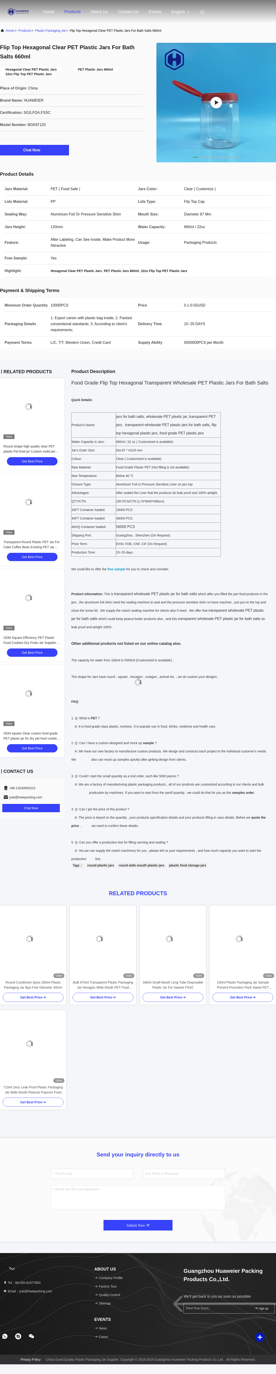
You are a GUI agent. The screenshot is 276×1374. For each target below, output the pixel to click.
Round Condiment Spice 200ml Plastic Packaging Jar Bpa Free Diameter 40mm (33, 985)
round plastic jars (100, 865)
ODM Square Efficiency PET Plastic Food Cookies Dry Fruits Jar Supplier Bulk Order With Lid (29, 643)
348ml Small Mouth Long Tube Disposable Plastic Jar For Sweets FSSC (173, 985)
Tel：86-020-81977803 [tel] (21, 1283)
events (155, 11)
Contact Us (128, 11)
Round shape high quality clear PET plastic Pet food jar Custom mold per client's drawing (29, 451)
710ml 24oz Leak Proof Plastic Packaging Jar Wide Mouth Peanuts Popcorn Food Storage (33, 1090)
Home (48, 11)
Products (72, 11)
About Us (99, 11)
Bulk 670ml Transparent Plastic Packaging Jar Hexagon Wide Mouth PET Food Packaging (103, 985)
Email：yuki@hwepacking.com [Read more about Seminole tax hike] (27, 1291)
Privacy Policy (31, 1359)
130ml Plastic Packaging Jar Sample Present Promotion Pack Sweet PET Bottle (243, 985)
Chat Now (34, 150)
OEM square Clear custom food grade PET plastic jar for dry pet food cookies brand (30, 738)
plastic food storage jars (187, 865)
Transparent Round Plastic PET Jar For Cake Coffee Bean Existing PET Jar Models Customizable (31, 547)
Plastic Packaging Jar (50, 30)
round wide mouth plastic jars (141, 865)
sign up (261, 1308)
